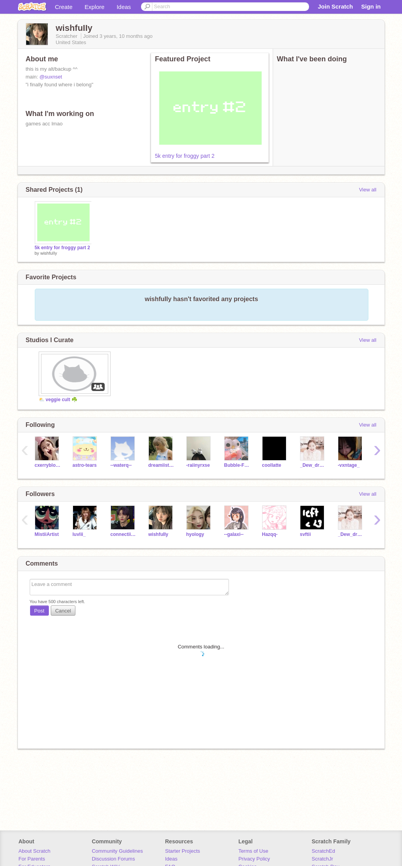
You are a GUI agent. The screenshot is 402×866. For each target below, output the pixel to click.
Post (39, 611)
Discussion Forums (113, 859)
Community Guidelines (117, 851)
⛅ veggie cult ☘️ (58, 399)
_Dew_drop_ (313, 465)
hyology (195, 534)
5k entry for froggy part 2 (185, 156)
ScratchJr (322, 859)
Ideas (123, 7)
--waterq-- (121, 465)
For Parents (31, 859)
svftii (305, 534)
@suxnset (50, 77)
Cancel (63, 611)
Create (64, 7)
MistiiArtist (47, 534)
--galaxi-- (234, 534)
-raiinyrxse (198, 465)
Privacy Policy (254, 859)
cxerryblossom (48, 465)
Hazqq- (270, 534)
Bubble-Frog (237, 465)
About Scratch (34, 851)
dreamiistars (161, 465)
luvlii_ (79, 534)
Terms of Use (253, 851)
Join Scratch (335, 6)
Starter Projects (182, 851)
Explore (95, 7)
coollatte (271, 465)
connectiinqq (124, 534)
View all (368, 190)
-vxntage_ (349, 465)
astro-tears (85, 465)
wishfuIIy (48, 253)
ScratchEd (323, 851)
